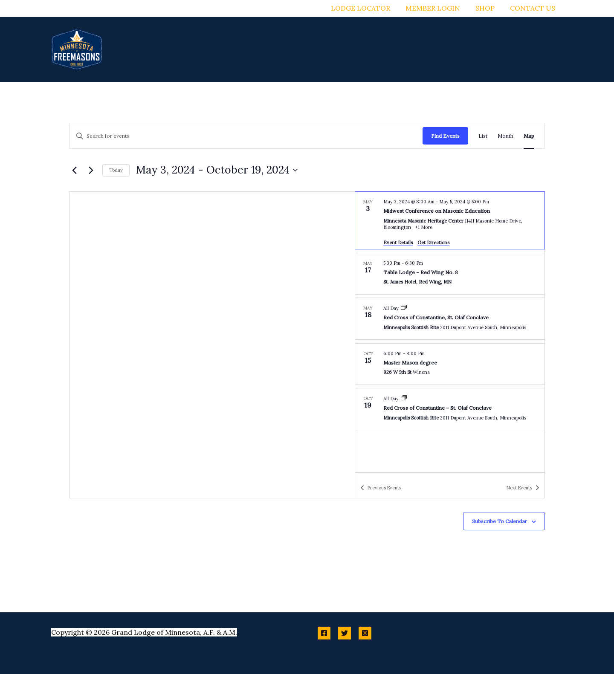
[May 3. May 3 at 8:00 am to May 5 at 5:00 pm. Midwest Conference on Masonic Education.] (450, 220)
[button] (313, 49)
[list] (450, 332)
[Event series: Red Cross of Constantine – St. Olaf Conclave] (404, 399)
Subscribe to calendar (499, 521)
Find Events (445, 136)
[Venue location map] (212, 345)
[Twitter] (344, 633)
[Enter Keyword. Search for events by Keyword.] (246, 135)
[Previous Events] (74, 170)
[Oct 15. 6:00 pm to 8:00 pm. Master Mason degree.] (450, 364)
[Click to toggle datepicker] (217, 170)
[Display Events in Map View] (529, 135)
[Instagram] (365, 633)
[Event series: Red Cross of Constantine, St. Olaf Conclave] (404, 308)
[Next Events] (91, 170)
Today (116, 170)
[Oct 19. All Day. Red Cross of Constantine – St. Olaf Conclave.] (450, 409)
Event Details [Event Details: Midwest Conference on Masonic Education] (398, 243)
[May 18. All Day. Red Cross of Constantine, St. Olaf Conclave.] (450, 319)
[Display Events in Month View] (505, 135)
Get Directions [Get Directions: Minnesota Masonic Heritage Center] (433, 243)
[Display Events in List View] (482, 135)
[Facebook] (324, 633)
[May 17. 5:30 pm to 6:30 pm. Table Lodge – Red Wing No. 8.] (450, 274)
